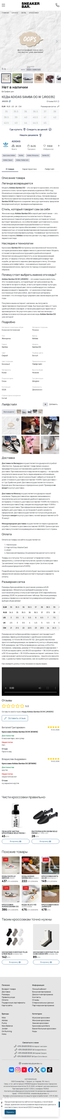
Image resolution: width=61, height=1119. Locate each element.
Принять (10, 1112)
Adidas (5, 1020)
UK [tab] (16, 106)
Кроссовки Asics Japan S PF (50, 905)
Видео (29, 69)
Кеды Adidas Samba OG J (30, 877)
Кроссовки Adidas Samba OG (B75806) (19, 763)
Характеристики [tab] (29, 169)
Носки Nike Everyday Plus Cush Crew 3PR (46, 953)
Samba (21, 155)
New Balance (7, 1026)
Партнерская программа (43, 1005)
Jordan (5, 1028)
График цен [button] (8, 91)
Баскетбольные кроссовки (44, 1028)
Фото (23, 69)
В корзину (15, 841)
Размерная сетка (50, 106)
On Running (7, 1031)
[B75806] (24, 411)
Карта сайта (7, 1005)
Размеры (6, 994)
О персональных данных (43, 1002)
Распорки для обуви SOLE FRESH (44, 832)
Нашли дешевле (30, 135)
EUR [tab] (4, 106)
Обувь (23, 13)
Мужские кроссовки (41, 1017)
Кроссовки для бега (41, 1026)
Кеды (34, 1031)
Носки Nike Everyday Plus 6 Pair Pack (14, 953)
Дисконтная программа (42, 994)
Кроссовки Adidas (9, 155)
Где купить (18, 129)
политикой (23, 1107)
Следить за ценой (39, 129)
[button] (57, 41)
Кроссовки (34, 13)
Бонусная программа (41, 991)
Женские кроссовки (41, 1020)
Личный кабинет (39, 989)
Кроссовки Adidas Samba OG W (10, 905)
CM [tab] (20, 106)
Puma (4, 1023)
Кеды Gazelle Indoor (9, 877)
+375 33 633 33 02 (23, 1046)
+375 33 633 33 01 (23, 1049)
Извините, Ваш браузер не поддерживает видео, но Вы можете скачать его (30, 681)
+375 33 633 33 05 (23, 1053)
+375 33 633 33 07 (22, 1056)
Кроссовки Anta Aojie (49, 877)
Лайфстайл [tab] (49, 169)
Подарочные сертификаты (13, 1002)
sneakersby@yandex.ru (30, 1063)
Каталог (15, 13)
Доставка (6, 991)
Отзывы (35, 1000)
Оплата (5, 1000)
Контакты (36, 997)
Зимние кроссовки (40, 1023)
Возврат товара (9, 989)
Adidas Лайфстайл (22, 160)
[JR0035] (18, 411)
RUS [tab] (8, 106)
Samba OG (45, 155)
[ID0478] (40, 411)
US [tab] (12, 106)
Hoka (4, 1034)
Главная (5, 13)
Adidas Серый (7, 160)
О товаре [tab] (10, 169)
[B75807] (29, 411)
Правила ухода (8, 997)
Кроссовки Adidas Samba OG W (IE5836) (20, 732)
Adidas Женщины (33, 155)
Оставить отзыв (15, 718)
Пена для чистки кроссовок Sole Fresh (14, 832)
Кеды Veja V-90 (29, 905)
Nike (4, 1017)
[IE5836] (35, 411)
